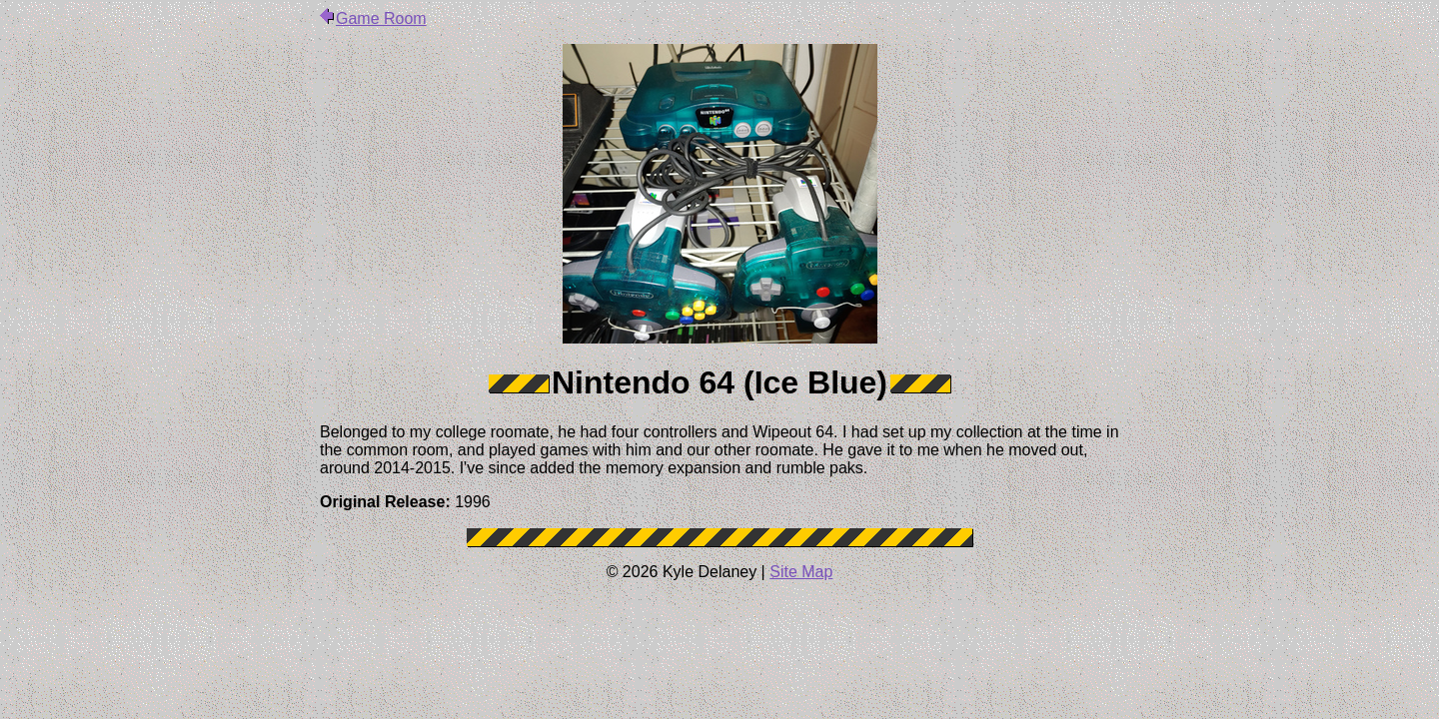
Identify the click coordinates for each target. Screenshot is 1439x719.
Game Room (373, 18)
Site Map (800, 571)
